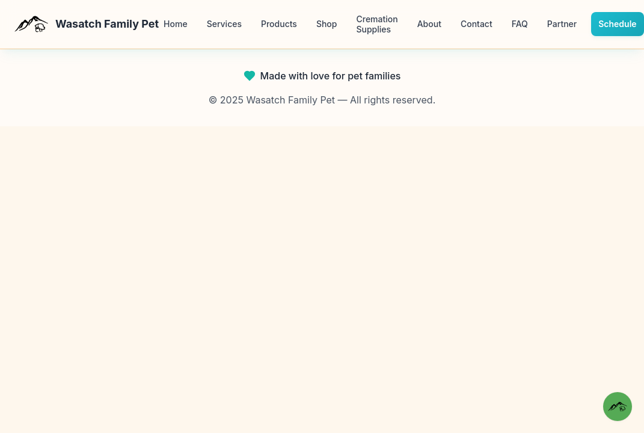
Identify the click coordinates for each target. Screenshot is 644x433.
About (429, 24)
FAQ (520, 24)
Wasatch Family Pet (86, 24)
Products (279, 24)
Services (224, 24)
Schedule (617, 24)
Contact (476, 24)
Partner (562, 24)
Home (176, 24)
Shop (326, 24)
